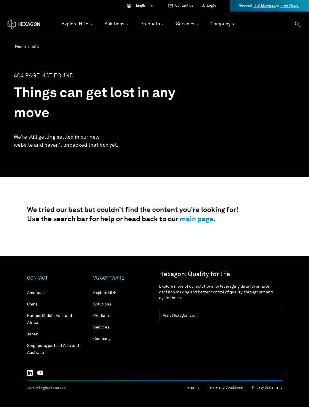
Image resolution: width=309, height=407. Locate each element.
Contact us (184, 5)
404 (35, 47)
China (32, 304)
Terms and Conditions (225, 387)
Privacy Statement (267, 387)
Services (101, 327)
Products (101, 316)
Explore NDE (105, 293)
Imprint (193, 387)
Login (211, 5)
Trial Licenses (264, 5)
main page (196, 219)
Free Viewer (290, 5)
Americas (36, 293)
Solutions (102, 304)
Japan (32, 334)
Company (101, 339)
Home (20, 47)
